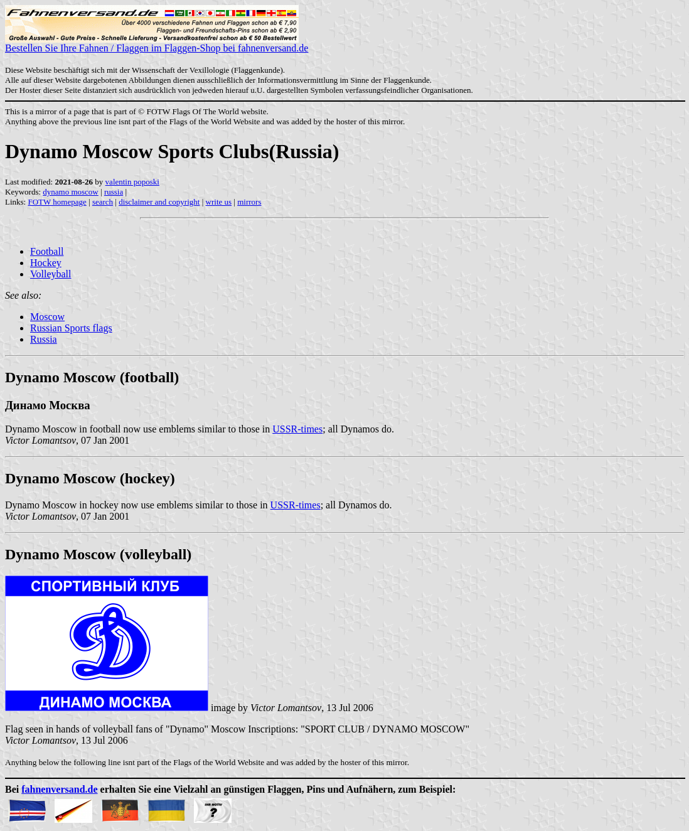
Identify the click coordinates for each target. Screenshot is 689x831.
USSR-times (297, 429)
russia (113, 191)
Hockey (45, 262)
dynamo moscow (70, 191)
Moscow (47, 316)
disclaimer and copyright (159, 201)
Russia (43, 339)
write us (219, 201)
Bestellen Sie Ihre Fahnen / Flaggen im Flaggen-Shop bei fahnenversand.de (156, 43)
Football (46, 251)
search (102, 201)
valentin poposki (132, 181)
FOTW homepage (57, 201)
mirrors (249, 201)
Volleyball (50, 274)
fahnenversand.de (59, 789)
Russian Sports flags (71, 328)
